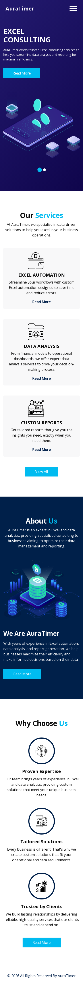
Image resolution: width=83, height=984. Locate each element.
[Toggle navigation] (73, 8)
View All (41, 471)
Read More (22, 73)
